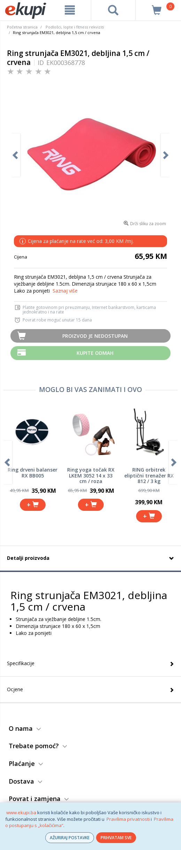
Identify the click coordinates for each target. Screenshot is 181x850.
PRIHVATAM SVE (116, 838)
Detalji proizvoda (28, 558)
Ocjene (15, 689)
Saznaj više (65, 290)
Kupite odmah (95, 353)
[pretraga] (113, 10)
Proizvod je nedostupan (95, 336)
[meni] (70, 10)
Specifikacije (20, 663)
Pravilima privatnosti (128, 819)
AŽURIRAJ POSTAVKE (69, 838)
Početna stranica (22, 27)
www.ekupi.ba (21, 812)
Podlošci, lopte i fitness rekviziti (75, 27)
